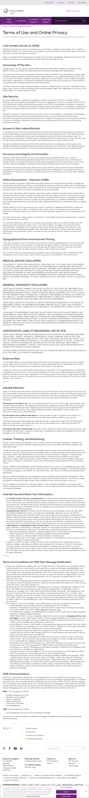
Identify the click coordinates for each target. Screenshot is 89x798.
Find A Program (52, 761)
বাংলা (48, 784)
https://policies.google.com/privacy (62, 480)
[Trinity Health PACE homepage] (13, 14)
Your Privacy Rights (72, 775)
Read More (19, 579)
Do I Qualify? (7, 761)
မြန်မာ (54, 784)
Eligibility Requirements (8, 764)
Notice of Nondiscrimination (41, 778)
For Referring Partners (46, 20)
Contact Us (60, 2)
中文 (58, 784)
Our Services (21, 19)
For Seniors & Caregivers (33, 20)
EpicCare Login (30, 767)
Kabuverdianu (67, 784)
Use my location (73, 11)
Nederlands (78, 784)
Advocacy (71, 763)
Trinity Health (49, 2)
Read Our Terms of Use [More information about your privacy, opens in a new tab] (33, 797)
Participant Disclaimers (67, 778)
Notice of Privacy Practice (15, 778)
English (23, 784)
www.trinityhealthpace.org (33, 49)
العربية (43, 784)
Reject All (66, 792)
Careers (49, 763)
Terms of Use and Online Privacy (48, 775)
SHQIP (30, 784)
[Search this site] (70, 20)
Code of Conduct (11, 780)
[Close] (86, 792)
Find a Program (9, 20)
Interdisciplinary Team (33, 761)
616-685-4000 (48, 608)
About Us (71, 2)
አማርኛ (37, 784)
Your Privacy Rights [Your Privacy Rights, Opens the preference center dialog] (66, 788)
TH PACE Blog (82, 2)
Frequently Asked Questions (9, 769)
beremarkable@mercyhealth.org (26, 608)
